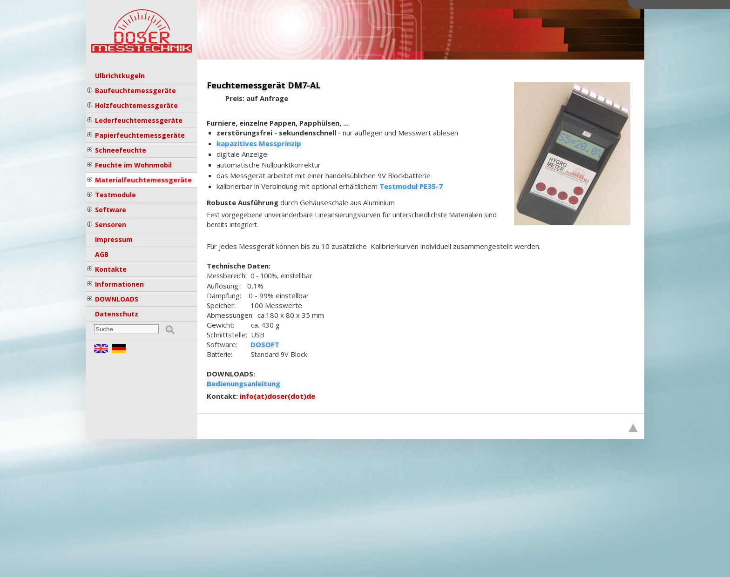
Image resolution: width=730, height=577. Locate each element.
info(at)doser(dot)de (277, 396)
